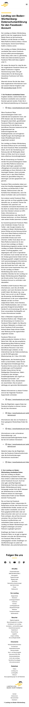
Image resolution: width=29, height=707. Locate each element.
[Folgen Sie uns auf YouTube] (14, 562)
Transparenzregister (15, 611)
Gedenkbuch (14, 630)
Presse (14, 587)
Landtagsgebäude (14, 605)
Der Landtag (15, 593)
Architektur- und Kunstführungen (14, 626)
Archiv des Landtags (14, 658)
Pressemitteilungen (14, 571)
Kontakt (14, 694)
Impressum (14, 699)
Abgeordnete (14, 596)
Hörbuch (14, 674)
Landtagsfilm (14, 672)
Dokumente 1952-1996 (14, 654)
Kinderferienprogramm (14, 628)
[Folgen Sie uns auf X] (10, 562)
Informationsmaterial (14, 662)
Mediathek (14, 666)
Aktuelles (14, 569)
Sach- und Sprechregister (14, 652)
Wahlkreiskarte (14, 613)
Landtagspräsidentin (14, 599)
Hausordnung (14, 632)
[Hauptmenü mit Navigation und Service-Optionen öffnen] (26, 4)
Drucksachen (14, 646)
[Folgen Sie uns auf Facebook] (5, 562)
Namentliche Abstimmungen (15, 583)
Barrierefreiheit (14, 697)
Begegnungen (14, 579)
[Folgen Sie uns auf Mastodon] (24, 562)
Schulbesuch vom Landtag (14, 624)
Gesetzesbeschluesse (14, 648)
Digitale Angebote (14, 620)
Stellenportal (14, 589)
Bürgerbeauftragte (14, 607)
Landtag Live (14, 670)
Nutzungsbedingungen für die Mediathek (14, 676)
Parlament (14, 597)
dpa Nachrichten (14, 585)
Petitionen (14, 609)
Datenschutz (14, 696)
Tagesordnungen (14, 577)
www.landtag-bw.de (8, 88)
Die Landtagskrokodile (14, 637)
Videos (14, 668)
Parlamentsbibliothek (14, 656)
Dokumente (14, 642)
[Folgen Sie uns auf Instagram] (19, 562)
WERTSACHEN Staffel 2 (14, 573)
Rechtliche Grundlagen (14, 660)
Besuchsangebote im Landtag (14, 622)
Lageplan (14, 633)
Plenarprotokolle (15, 650)
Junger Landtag (14, 635)
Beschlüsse (14, 581)
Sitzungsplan (14, 575)
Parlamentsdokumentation (14, 644)
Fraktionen (14, 601)
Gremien (14, 603)
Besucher (14, 617)
